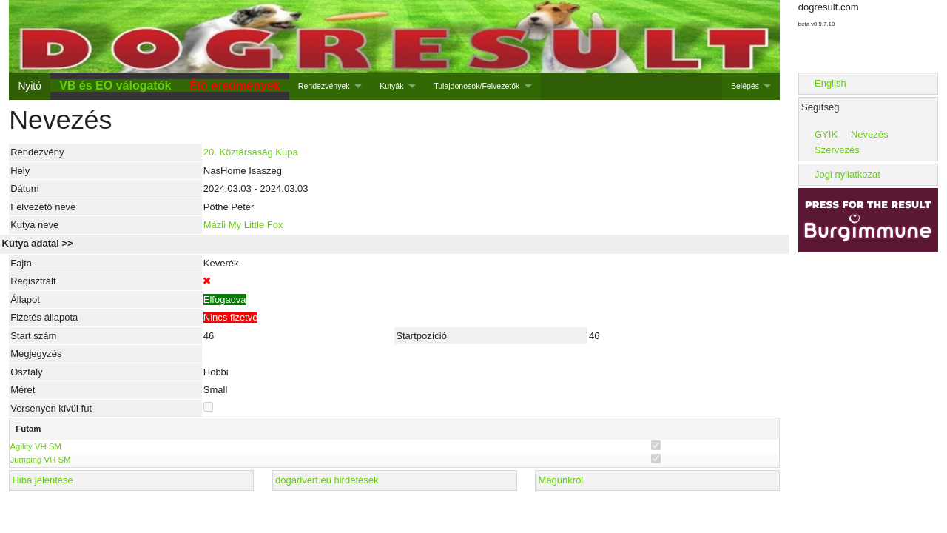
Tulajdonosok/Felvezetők (476, 85)
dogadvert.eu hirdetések (326, 480)
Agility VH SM (35, 446)
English (830, 83)
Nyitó (29, 86)
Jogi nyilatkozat (847, 174)
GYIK (826, 134)
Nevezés (870, 134)
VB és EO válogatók (115, 85)
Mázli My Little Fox (243, 224)
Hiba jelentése (42, 480)
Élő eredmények (234, 85)
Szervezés (837, 149)
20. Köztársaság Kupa (250, 152)
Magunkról (561, 480)
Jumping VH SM (40, 459)
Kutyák (391, 85)
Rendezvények (324, 85)
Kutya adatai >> (37, 243)
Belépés (745, 85)
